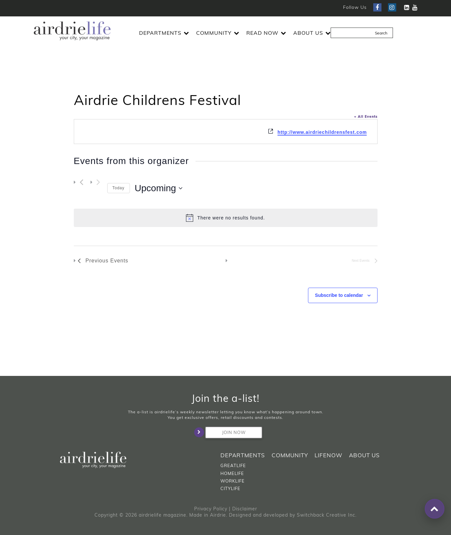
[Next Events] (98, 182)
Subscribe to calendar (339, 295)
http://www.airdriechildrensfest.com (322, 132)
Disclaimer (244, 509)
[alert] (226, 218)
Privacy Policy (210, 509)
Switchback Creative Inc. (327, 515)
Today (119, 188)
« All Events (366, 116)
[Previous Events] (82, 182)
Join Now (225, 432)
